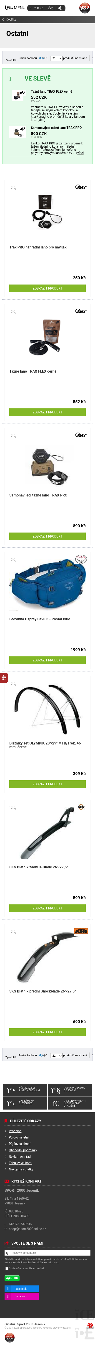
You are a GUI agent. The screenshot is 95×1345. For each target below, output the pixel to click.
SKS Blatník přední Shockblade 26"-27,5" (42, 991)
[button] (60, 8)
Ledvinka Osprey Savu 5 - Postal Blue (39, 619)
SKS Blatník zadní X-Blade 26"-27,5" (38, 867)
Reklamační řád (20, 1156)
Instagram (21, 1296)
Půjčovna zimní (19, 1144)
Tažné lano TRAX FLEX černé (51, 91)
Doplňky (11, 19)
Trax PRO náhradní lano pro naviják (38, 247)
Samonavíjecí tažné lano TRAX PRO (56, 128)
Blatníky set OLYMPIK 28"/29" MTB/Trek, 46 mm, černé (45, 745)
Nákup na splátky (21, 1169)
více (41, 120)
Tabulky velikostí (20, 1163)
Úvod (84, 8)
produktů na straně (68, 58)
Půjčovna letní (19, 1137)
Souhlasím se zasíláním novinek (27, 1268)
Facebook (21, 1288)
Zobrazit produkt (47, 288)
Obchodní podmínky (23, 1150)
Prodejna (15, 1131)
